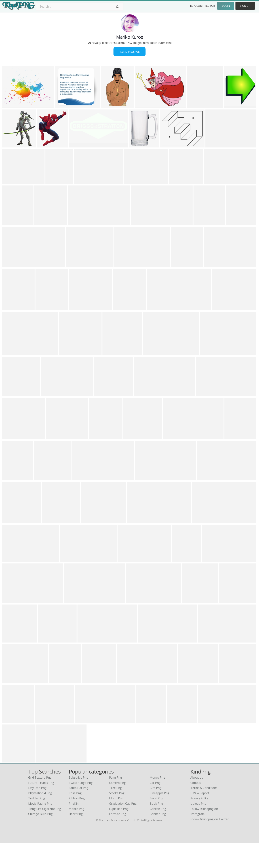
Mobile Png (76, 809)
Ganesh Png (158, 809)
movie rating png (40, 804)
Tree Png (115, 788)
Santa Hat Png (78, 788)
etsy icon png (37, 788)
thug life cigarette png (44, 809)
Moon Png (116, 798)
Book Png (156, 804)
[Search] (117, 7)
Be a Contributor (202, 5)
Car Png (155, 783)
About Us (196, 777)
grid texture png (40, 777)
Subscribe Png (78, 777)
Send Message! (129, 51)
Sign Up (245, 5)
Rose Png (75, 793)
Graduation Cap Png (123, 804)
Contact (195, 783)
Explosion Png (119, 809)
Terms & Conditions (203, 788)
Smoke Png (117, 793)
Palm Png (115, 777)
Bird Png (155, 788)
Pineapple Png (159, 793)
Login (226, 5)
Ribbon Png (77, 798)
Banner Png (158, 814)
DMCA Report (199, 793)
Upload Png (198, 804)
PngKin (74, 804)
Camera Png (117, 783)
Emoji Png (156, 798)
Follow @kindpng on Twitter (209, 819)
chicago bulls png (40, 814)
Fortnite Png (117, 814)
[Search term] (79, 6)
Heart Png (76, 814)
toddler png (36, 798)
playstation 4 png (40, 793)
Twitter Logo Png (81, 783)
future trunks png (41, 783)
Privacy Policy (199, 798)
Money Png (157, 777)
